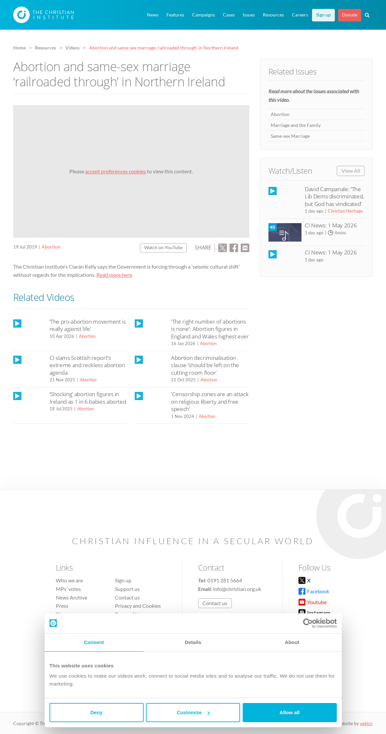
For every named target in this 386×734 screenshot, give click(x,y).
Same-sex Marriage (290, 136)
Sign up (323, 14)
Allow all (290, 712)
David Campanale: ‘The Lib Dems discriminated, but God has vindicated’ (334, 196)
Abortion (51, 247)
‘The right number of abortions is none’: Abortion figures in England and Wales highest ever (210, 329)
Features (175, 14)
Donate (349, 14)
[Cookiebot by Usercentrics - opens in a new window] (308, 623)
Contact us (127, 597)
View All (350, 170)
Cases (229, 14)
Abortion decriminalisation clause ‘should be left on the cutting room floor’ (205, 365)
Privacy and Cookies (138, 605)
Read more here (114, 275)
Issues (249, 14)
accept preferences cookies (115, 171)
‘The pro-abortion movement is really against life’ (88, 325)
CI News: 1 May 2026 (331, 225)
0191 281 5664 (224, 580)
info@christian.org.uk (237, 589)
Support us (127, 589)
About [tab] (292, 642)
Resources (273, 14)
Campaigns (203, 14)
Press (62, 605)
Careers (300, 14)
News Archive (71, 597)
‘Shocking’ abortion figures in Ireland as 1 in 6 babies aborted (88, 397)
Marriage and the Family (296, 125)
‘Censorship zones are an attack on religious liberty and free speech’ (209, 401)
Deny (96, 712)
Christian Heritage (345, 211)
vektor (366, 723)
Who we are (69, 580)
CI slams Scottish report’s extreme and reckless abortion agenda (87, 365)
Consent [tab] (94, 642)
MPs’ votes (68, 589)
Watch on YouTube (163, 247)
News (152, 14)
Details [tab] (193, 642)
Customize (193, 712)
